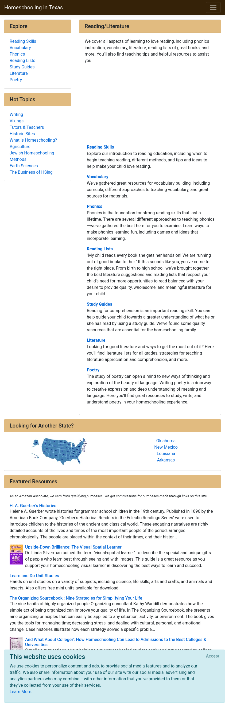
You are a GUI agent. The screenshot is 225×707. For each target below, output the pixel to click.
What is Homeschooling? (33, 140)
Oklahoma (166, 440)
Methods (18, 159)
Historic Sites (22, 133)
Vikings (17, 120)
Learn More (20, 691)
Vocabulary (97, 176)
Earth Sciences (24, 165)
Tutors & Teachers (27, 127)
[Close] (213, 656)
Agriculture (20, 146)
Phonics (94, 206)
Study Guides (99, 304)
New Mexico (166, 447)
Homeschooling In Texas (33, 7)
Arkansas (166, 460)
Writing (16, 114)
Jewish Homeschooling (32, 153)
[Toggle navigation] (213, 7)
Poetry (93, 369)
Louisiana (166, 453)
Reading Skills (100, 147)
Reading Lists (100, 248)
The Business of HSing (31, 172)
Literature (96, 340)
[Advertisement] (150, 103)
